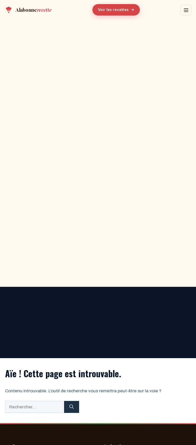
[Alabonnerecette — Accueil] (28, 10)
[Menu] (186, 10)
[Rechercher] (71, 407)
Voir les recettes (116, 9)
